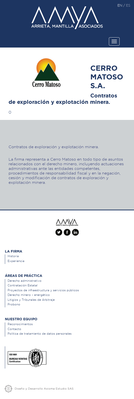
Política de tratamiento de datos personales (40, 333)
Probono (14, 304)
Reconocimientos (20, 324)
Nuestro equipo (21, 319)
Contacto (14, 329)
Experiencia (16, 261)
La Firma (13, 251)
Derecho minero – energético (29, 294)
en (120, 5)
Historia (13, 256)
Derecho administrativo (24, 280)
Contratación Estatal (23, 285)
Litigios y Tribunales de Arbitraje (31, 299)
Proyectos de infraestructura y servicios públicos (43, 290)
